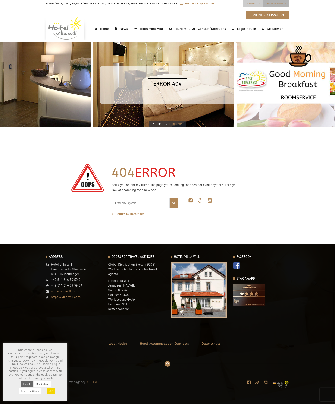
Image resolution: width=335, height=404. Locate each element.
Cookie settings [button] (30, 391)
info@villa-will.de (199, 3)
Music (254, 3)
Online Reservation (268, 15)
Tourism (177, 29)
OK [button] (51, 391)
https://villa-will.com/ (66, 297)
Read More (42, 384)
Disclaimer (272, 29)
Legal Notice (244, 29)
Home (102, 29)
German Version (276, 3)
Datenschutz (211, 343)
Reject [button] (26, 384)
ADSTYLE (93, 382)
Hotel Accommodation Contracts (164, 343)
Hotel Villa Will (148, 29)
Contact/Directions (209, 29)
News (121, 29)
